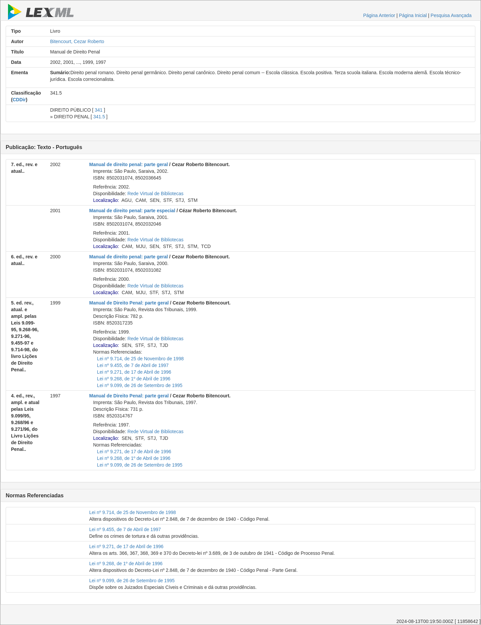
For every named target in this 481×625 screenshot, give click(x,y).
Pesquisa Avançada (451, 15)
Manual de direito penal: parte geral (128, 164)
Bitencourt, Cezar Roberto (77, 41)
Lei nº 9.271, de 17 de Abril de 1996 (134, 372)
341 (99, 110)
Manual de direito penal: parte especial (132, 210)
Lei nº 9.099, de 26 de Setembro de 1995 (139, 385)
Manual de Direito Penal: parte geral (129, 302)
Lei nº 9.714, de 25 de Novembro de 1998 (140, 358)
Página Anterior (379, 15)
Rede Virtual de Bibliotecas (155, 193)
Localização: (106, 200)
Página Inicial (413, 15)
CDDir (19, 99)
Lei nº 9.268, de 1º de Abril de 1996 (133, 378)
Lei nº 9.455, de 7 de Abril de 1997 (133, 365)
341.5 (99, 116)
